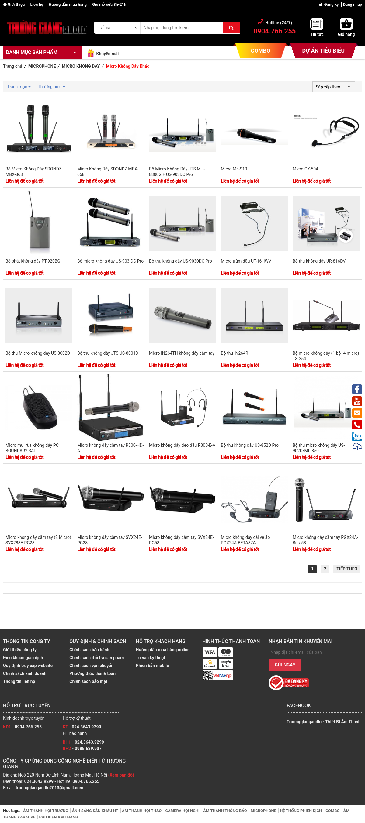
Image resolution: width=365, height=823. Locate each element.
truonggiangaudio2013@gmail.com (49, 787)
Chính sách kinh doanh (25, 673)
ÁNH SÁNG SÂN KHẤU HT (95, 810)
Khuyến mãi (107, 53)
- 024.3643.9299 (82, 727)
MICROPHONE (264, 810)
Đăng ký (331, 4)
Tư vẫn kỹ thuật (150, 657)
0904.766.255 (85, 781)
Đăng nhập (352, 4)
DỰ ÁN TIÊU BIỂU (323, 50)
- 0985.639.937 (82, 748)
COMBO (260, 50)
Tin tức (316, 34)
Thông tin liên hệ (19, 681)
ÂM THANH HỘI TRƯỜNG (46, 810)
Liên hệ (37, 4)
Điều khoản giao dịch (23, 657)
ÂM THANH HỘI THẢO (142, 810)
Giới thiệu (14, 4)
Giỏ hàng (346, 34)
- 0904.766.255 (22, 727)
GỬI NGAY (285, 665)
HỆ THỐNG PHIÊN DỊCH (301, 810)
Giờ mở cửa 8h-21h (109, 4)
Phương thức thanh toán (92, 673)
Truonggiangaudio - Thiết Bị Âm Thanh (323, 721)
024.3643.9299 (39, 781)
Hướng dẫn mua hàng (68, 4)
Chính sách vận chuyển (91, 665)
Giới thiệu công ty (19, 649)
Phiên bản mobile (152, 665)
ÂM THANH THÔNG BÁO (225, 810)
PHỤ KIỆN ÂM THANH (58, 817)
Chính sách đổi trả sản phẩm (96, 657)
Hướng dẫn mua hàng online (163, 649)
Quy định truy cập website (28, 665)
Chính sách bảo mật (88, 681)
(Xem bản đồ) (121, 775)
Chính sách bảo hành (89, 649)
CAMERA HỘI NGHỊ (182, 810)
